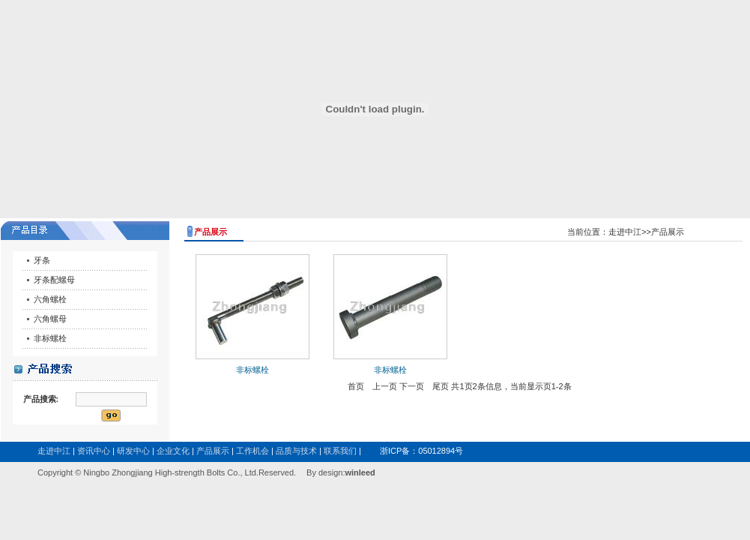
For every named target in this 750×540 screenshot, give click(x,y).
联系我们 (340, 450)
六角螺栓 (50, 299)
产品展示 (212, 450)
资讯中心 (93, 450)
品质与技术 (296, 450)
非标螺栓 (50, 338)
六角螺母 (50, 318)
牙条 (42, 260)
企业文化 (173, 450)
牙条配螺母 (54, 279)
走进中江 (53, 450)
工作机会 (252, 450)
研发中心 (133, 450)
